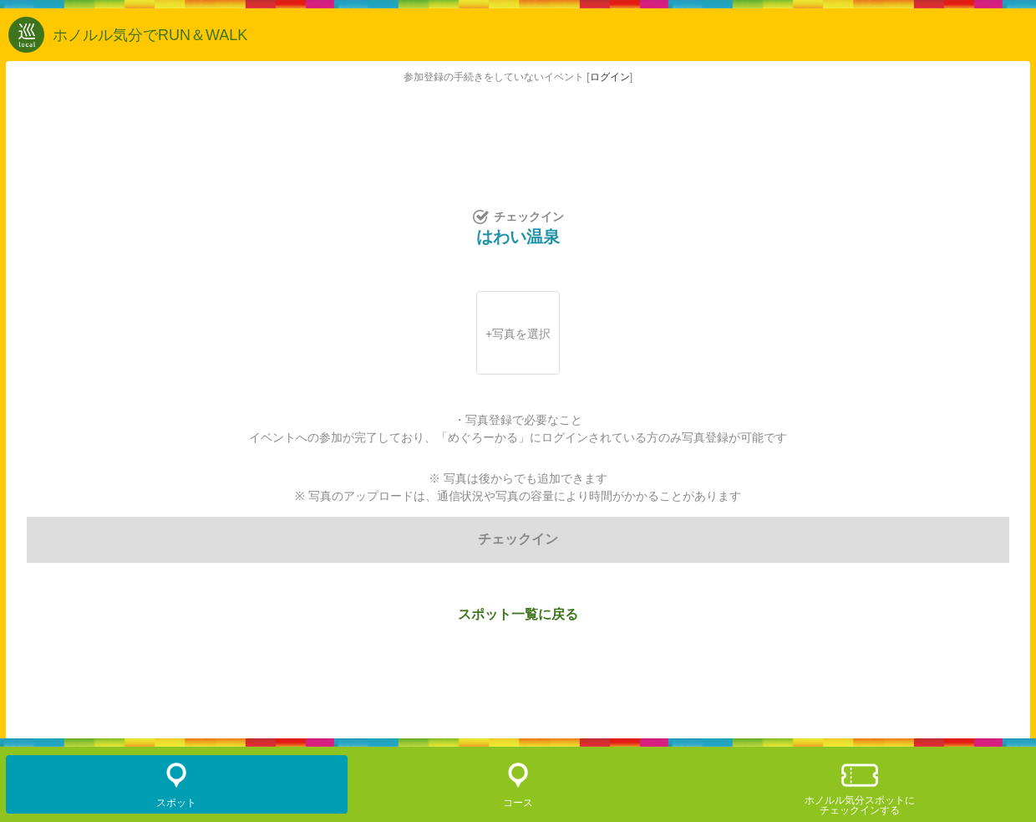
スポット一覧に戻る (518, 614)
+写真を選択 (518, 333)
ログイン (610, 77)
